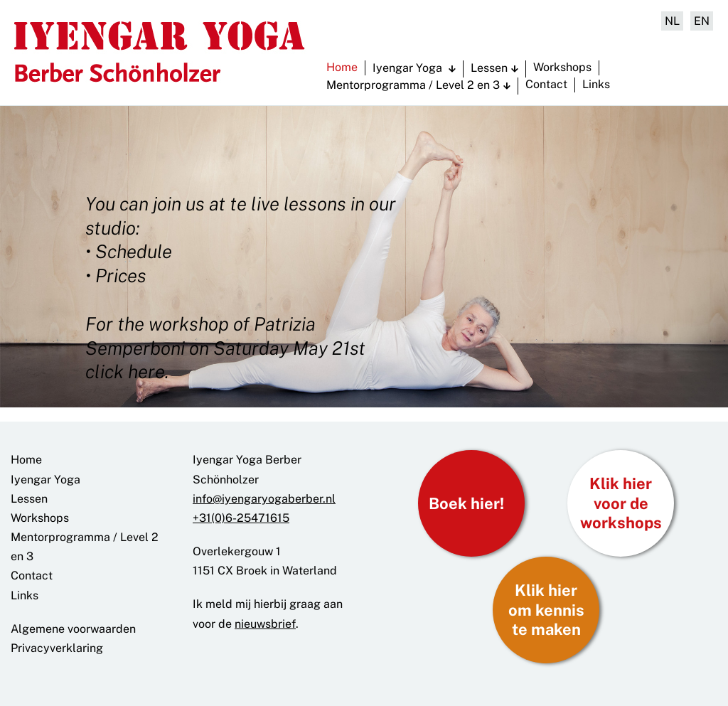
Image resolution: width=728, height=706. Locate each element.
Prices (120, 275)
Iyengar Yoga (409, 68)
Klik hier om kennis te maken (546, 609)
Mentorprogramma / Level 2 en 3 (413, 85)
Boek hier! (466, 503)
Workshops (562, 67)
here (146, 371)
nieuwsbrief (265, 624)
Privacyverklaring (57, 648)
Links (596, 84)
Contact (546, 84)
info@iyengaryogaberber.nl (264, 499)
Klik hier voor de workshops (621, 503)
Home (342, 67)
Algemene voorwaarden (73, 629)
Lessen (489, 68)
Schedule (133, 251)
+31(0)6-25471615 (241, 518)
